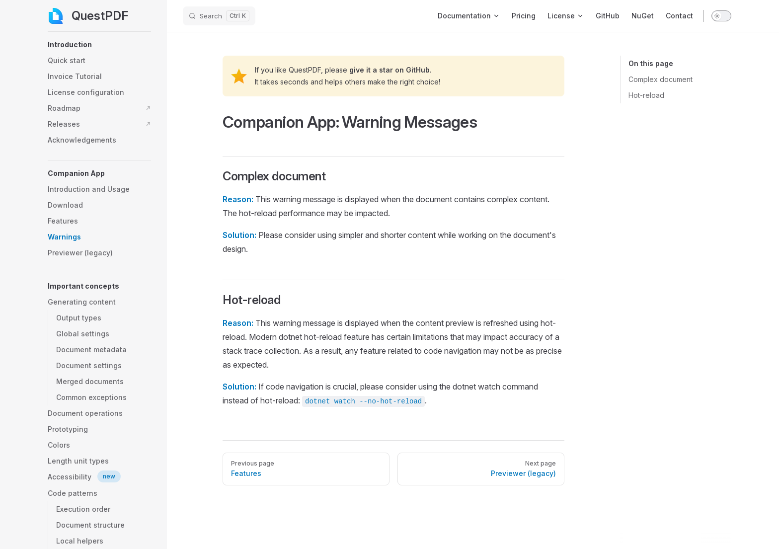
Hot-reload (646, 95)
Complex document (660, 79)
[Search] (219, 15)
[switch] (721, 15)
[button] (99, 45)
